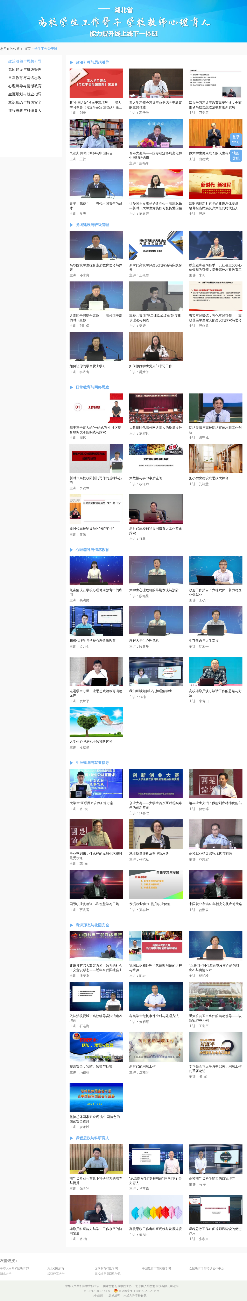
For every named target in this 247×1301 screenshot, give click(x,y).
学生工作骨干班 (45, 49)
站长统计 (99, 1295)
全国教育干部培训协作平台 (206, 1268)
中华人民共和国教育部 (14, 1268)
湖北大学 (6, 1274)
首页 (27, 49)
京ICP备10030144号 (97, 1291)
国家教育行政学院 (106, 1268)
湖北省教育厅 (56, 1268)
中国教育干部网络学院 (156, 1268)
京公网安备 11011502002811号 (137, 1291)
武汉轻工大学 (56, 1274)
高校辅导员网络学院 (108, 1274)
